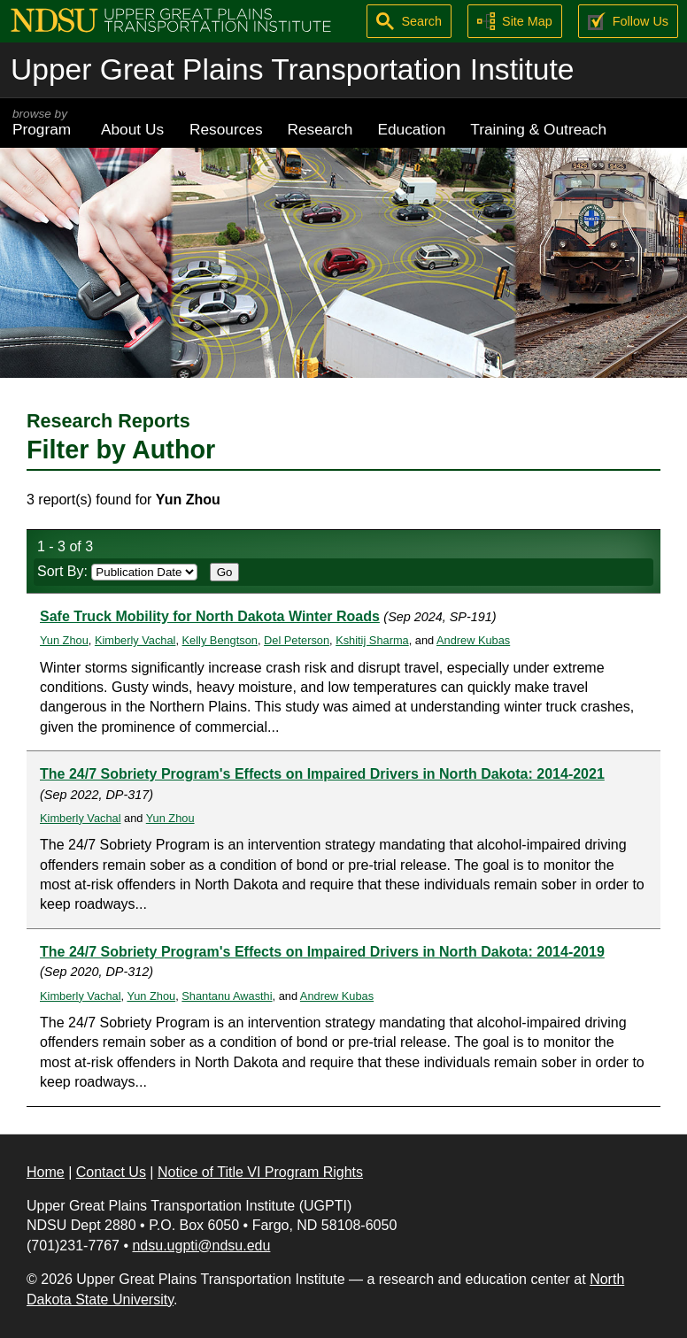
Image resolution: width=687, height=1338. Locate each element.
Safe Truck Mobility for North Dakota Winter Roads (210, 616)
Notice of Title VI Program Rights (260, 1172)
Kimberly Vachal (135, 640)
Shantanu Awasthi (226, 996)
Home (46, 1172)
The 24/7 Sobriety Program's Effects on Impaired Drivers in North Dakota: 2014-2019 (322, 951)
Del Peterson (296, 640)
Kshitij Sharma (372, 640)
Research (320, 129)
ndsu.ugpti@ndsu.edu (201, 1245)
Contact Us (111, 1172)
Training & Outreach (538, 129)
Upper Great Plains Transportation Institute (292, 69)
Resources (226, 129)
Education (411, 129)
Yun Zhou (64, 640)
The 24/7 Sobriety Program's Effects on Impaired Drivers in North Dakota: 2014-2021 (322, 773)
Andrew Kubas (473, 640)
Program (44, 122)
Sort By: (117, 571)
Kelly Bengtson (220, 640)
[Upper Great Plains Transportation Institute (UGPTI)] (171, 19)
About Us (132, 129)
